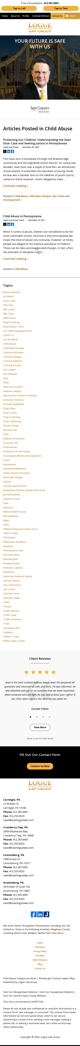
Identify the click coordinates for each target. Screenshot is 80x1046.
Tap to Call (19, 8)
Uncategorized (11, 199)
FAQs (6, 434)
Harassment (10, 464)
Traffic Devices (11, 610)
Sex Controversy (12, 584)
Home (5, 16)
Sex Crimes (58, 196)
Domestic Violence (13, 399)
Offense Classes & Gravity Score (20, 529)
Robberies (8, 571)
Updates (8, 632)
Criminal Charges (12, 356)
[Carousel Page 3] (43, 717)
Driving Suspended (13, 404)
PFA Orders (9, 537)
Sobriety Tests (11, 593)
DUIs (5, 378)
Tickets (7, 606)
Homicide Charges (13, 477)
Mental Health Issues (14, 511)
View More (40, 727)
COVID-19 (8, 335)
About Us (15, 16)
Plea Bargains (10, 559)
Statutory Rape (11, 597)
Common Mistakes (13, 352)
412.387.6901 (20, 812)
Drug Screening (11, 417)
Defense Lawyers (12, 391)
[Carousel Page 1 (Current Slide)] (30, 717)
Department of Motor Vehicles (20, 395)
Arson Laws (9, 300)
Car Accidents (10, 339)
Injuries (7, 481)
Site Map (40, 955)
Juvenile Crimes (11, 498)
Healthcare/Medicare (14, 468)
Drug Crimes (10, 412)
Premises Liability (13, 567)
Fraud (6, 460)
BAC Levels (9, 309)
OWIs (6, 524)
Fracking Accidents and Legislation (22, 455)
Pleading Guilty (11, 563)
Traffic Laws (9, 615)
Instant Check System (15, 485)
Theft (6, 602)
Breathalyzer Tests (13, 326)
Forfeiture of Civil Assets (16, 451)
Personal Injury (11, 554)
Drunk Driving (10, 425)
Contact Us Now (40, 766)
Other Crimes (10, 533)
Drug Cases (9, 408)
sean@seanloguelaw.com (18, 820)
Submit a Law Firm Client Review (40, 738)
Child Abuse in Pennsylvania (22, 216)
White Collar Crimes (14, 640)
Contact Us (57, 16)
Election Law (10, 429)
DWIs (6, 382)
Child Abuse (21, 196)
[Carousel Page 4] (49, 717)
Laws (6, 503)
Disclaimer (40, 947)
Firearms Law (10, 442)
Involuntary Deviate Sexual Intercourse (24, 490)
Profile (26, 16)
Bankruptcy (9, 317)
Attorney (8, 305)
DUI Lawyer (9, 369)
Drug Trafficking (12, 421)
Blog (40, 964)
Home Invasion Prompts (16, 472)
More (72, 16)
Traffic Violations (12, 619)
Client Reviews (40, 959)
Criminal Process (12, 365)
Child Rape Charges (40, 196)
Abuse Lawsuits (11, 292)
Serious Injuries (11, 580)
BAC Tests (8, 313)
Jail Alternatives (11, 494)
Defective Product (13, 386)
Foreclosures (10, 447)
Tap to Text (61, 8)
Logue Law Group (50, 1036)
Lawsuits (8, 507)
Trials (6, 623)
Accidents (8, 296)
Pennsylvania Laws (13, 550)
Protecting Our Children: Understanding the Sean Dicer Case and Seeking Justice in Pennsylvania (37, 141)
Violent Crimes (11, 636)
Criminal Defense (40, 16)
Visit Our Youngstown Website (56, 992)
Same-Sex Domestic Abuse (17, 576)
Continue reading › (15, 186)
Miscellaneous (11, 516)
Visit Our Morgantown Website (20, 992)
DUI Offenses (10, 373)
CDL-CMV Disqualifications (17, 330)
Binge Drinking (11, 322)
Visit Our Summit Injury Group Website (24, 995)
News (6, 520)
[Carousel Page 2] (37, 717)
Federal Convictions (14, 438)
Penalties (8, 546)
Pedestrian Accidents (14, 541)
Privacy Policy (40, 951)
